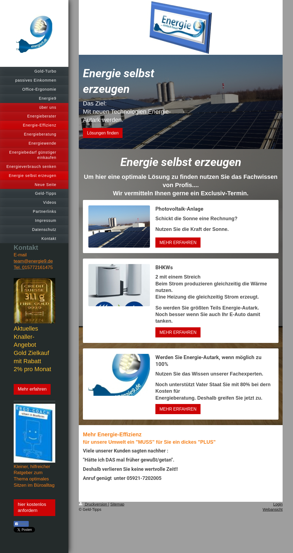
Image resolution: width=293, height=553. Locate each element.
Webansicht (273, 509)
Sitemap (117, 504)
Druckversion (93, 504)
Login (278, 504)
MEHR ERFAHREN (177, 242)
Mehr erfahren (32, 389)
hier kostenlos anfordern (32, 507)
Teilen (21, 524)
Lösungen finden (102, 133)
